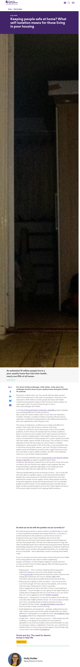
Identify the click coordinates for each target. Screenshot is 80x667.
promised (63, 563)
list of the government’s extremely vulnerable (38, 408)
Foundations (30, 620)
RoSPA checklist (28, 585)
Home (10, 9)
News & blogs (18, 9)
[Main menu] (73, 3)
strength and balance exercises (40, 595)
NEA (48, 567)
